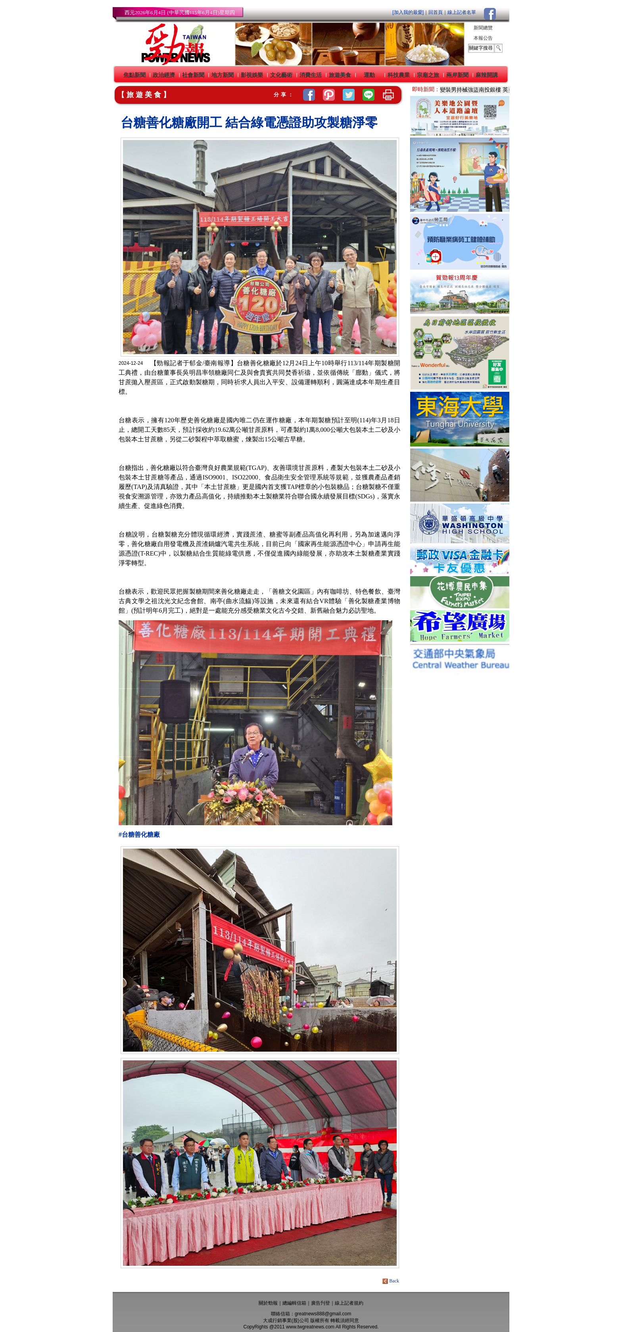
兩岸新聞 (457, 75)
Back (391, 1281)
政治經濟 (164, 75)
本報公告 (483, 38)
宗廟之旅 (428, 75)
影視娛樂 (252, 75)
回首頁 (435, 12)
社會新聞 (193, 75)
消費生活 (310, 75)
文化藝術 (281, 75)
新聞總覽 (483, 28)
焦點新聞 (134, 75)
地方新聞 (222, 75)
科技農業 (399, 75)
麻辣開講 (487, 75)
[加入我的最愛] (408, 12)
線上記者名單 (461, 12)
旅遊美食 (340, 75)
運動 (369, 75)
